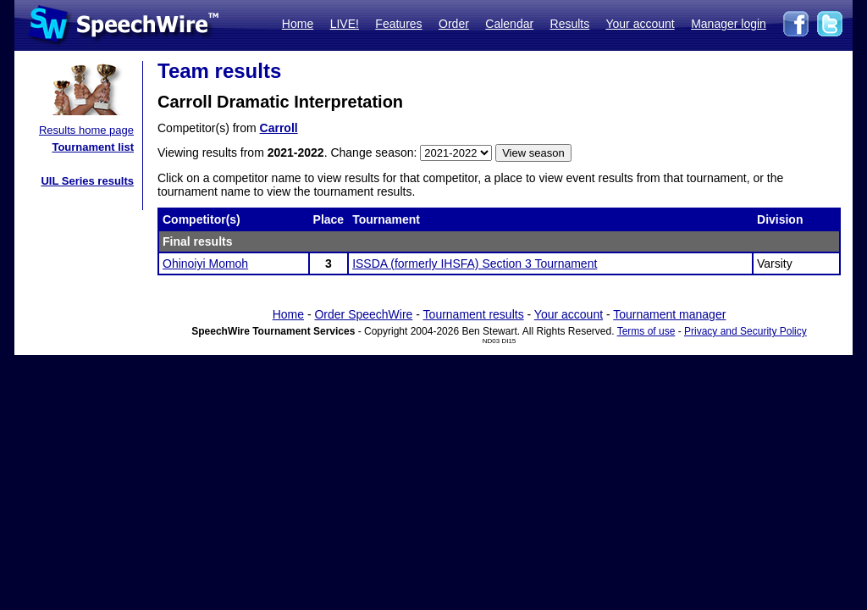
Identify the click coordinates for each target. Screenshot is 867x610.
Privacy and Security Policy (745, 331)
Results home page (86, 130)
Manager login (728, 23)
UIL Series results (87, 181)
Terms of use (646, 331)
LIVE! (344, 23)
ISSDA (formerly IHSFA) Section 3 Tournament (474, 263)
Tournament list (93, 147)
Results (570, 23)
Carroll (279, 128)
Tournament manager (669, 314)
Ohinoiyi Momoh (205, 263)
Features (398, 23)
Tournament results (473, 314)
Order (454, 23)
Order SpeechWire (363, 314)
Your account (639, 23)
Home (297, 23)
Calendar (509, 23)
